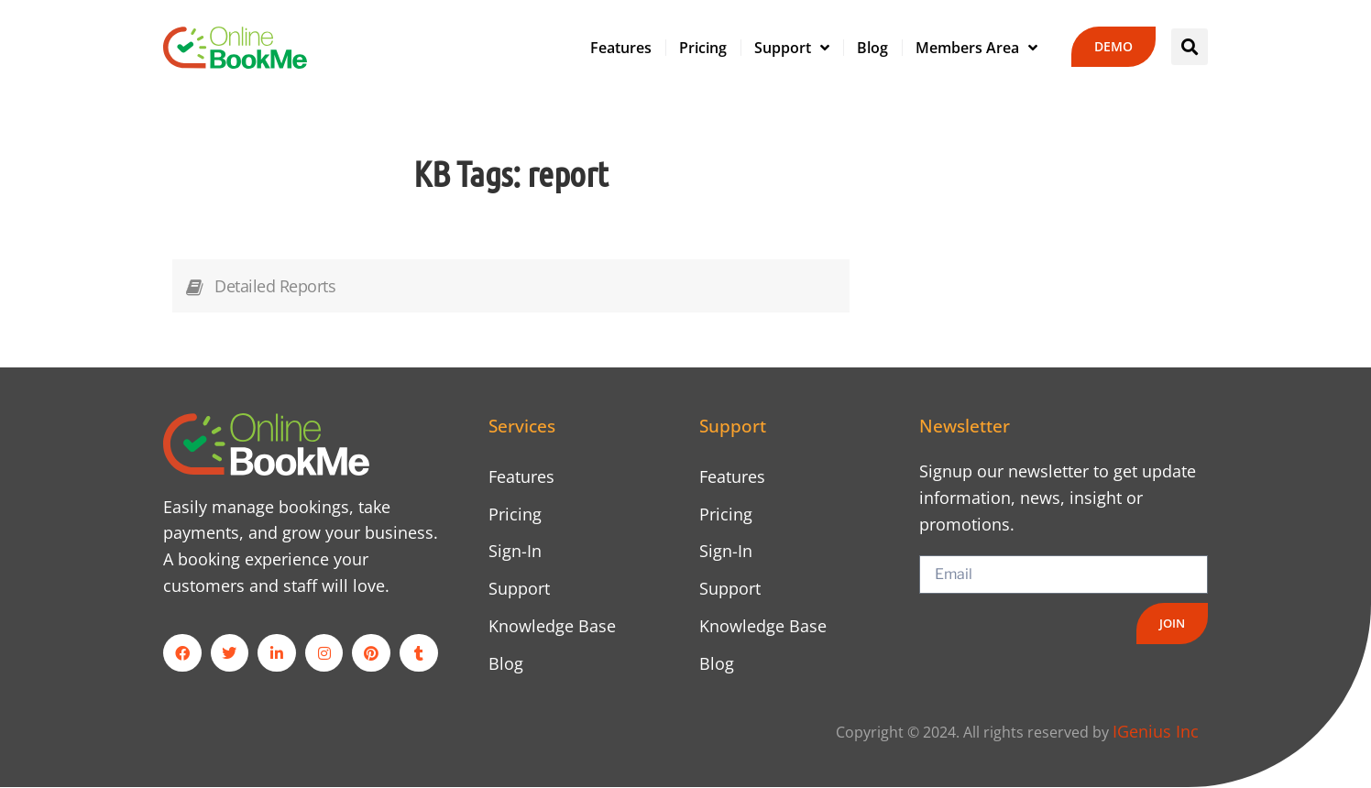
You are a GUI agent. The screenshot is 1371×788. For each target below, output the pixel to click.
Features (621, 48)
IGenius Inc (1156, 732)
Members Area (976, 47)
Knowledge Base (552, 626)
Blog (872, 48)
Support (791, 47)
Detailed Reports (274, 286)
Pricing (703, 48)
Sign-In (515, 552)
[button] (1189, 46)
